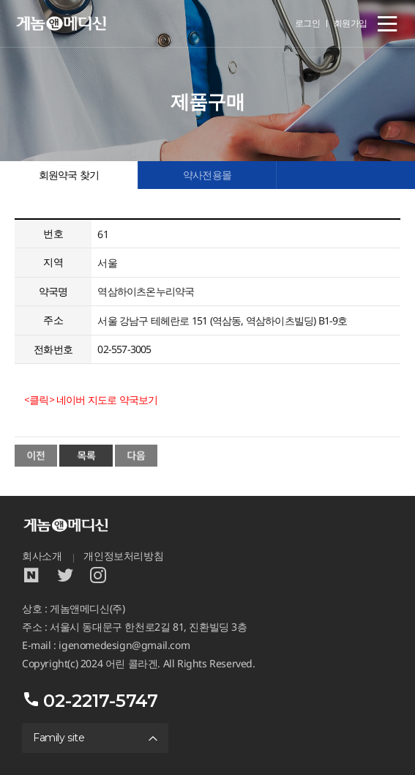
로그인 (308, 23)
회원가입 (350, 23)
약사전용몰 (207, 175)
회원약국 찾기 (69, 175)
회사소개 (41, 556)
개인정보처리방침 (123, 556)
